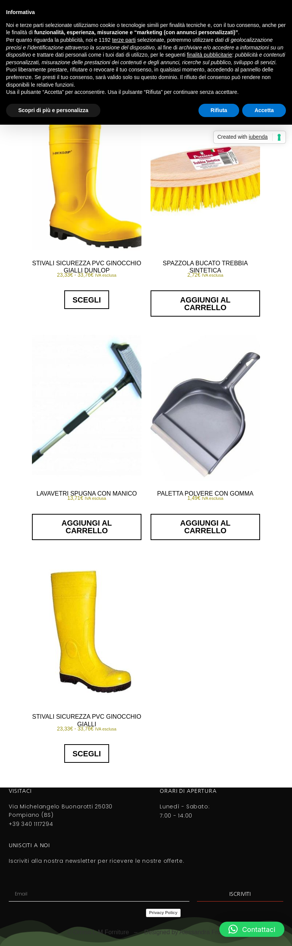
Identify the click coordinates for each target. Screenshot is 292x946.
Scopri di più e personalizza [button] (53, 110)
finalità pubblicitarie (209, 55)
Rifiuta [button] (219, 110)
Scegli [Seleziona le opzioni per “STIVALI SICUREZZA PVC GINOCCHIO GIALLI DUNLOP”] (87, 300)
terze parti (124, 40)
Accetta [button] (264, 110)
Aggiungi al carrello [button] (205, 304)
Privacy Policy (163, 912)
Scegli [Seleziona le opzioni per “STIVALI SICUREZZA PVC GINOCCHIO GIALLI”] (87, 754)
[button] (251, 929)
